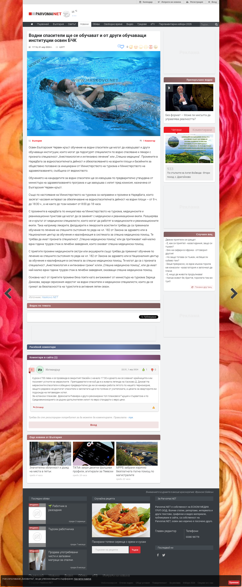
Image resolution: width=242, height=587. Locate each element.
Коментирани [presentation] (202, 130)
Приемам (234, 582)
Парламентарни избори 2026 (175, 24)
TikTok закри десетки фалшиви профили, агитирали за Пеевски (132, 469)
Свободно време (113, 24)
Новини (84, 24)
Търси (135, 550)
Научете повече (82, 578)
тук (131, 417)
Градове (142, 24)
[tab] (176, 131)
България (37, 140)
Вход (93, 425)
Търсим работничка (61, 552)
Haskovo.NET (50, 297)
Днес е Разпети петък (39, 467)
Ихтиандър (53, 369)
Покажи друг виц (201, 287)
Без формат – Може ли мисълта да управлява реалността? (188, 117)
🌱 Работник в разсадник (57, 531)
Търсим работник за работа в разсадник (61, 507)
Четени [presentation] (176, 130)
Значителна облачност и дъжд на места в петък (88, 469)
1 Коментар (149, 140)
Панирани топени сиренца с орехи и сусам (119, 541)
